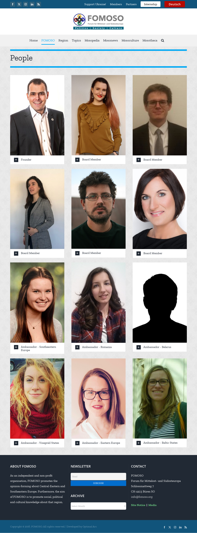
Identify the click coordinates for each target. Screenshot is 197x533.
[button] (162, 40)
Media (152, 505)
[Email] (98, 476)
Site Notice (138, 505)
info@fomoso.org (142, 496)
